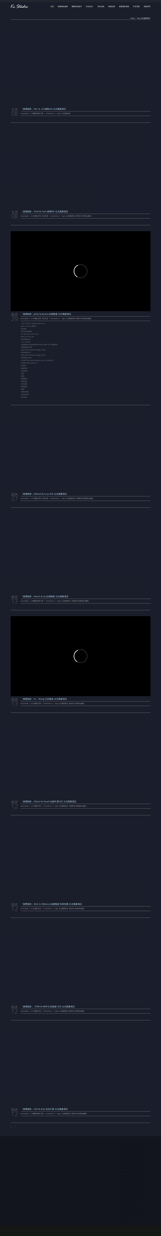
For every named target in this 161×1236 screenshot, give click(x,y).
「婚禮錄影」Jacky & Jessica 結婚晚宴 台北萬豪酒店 (46, 313)
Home (133, 18)
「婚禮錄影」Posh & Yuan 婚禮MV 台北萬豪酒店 (44, 211)
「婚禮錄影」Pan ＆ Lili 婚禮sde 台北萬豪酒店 (43, 108)
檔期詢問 (147, 6)
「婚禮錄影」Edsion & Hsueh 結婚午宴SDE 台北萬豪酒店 (48, 801)
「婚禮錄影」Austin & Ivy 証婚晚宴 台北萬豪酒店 (44, 596)
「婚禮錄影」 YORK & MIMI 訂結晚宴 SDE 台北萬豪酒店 (48, 1006)
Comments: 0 (50, 113)
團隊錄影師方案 (38, 113)
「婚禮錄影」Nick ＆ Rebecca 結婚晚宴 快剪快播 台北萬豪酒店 (51, 904)
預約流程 (101, 6)
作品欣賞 (89, 6)
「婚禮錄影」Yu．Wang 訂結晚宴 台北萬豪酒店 (44, 698)
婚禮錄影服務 (63, 6)
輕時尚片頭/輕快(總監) (83, 216)
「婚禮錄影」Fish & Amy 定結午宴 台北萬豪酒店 (44, 1109)
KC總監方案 (37, 216)
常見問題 (136, 6)
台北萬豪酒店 (66, 113)
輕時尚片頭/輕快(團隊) (79, 1113)
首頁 (52, 6)
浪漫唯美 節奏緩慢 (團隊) (80, 601)
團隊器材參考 (77, 6)
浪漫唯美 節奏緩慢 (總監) (84, 498)
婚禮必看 (111, 6)
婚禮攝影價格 (124, 6)
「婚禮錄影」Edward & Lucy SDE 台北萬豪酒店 (44, 493)
